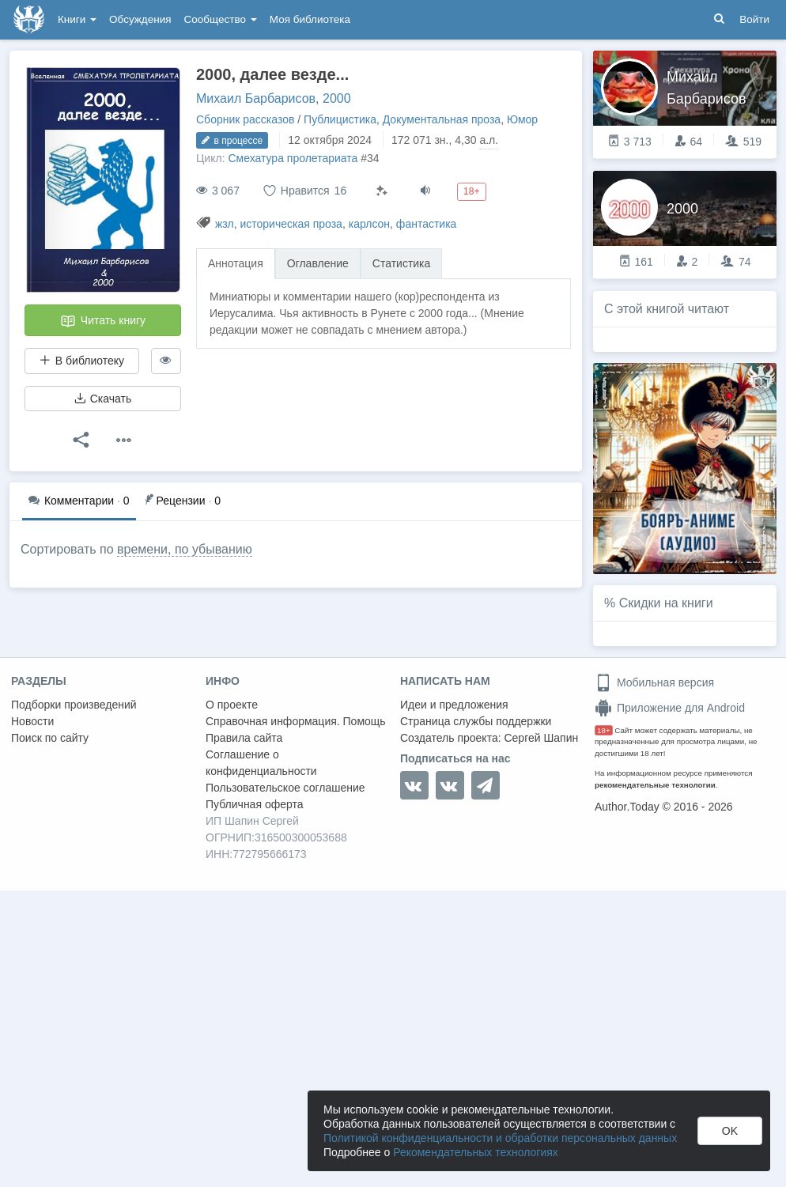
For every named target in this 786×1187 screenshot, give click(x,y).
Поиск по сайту (50, 737)
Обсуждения (140, 19)
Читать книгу (102, 321)
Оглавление (318, 263)
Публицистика (340, 119)
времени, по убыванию (184, 549)
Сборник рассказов (245, 119)
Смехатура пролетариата (292, 158)
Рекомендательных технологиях (475, 1152)
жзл (224, 223)
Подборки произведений (74, 704)
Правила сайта (244, 737)
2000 (337, 98)
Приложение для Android (670, 707)
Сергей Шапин (541, 737)
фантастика (426, 223)
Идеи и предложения (454, 704)
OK (730, 1131)
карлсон (369, 223)
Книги (77, 19)
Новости (32, 721)
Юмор (522, 119)
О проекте (232, 704)
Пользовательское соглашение (285, 787)
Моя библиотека (310, 19)
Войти (754, 19)
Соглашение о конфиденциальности (261, 762)
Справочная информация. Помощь (296, 721)
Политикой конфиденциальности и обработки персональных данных (500, 1138)
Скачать (102, 398)
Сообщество (220, 19)
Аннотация (235, 263)
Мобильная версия (654, 682)
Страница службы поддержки (475, 721)
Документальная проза (442, 119)
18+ (603, 730)
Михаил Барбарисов (256, 98)
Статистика (401, 263)
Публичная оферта (255, 804)
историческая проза (291, 223)
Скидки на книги (666, 603)
